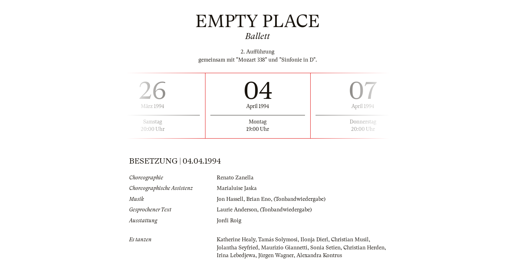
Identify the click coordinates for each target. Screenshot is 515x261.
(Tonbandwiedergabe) (299, 199)
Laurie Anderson (237, 209)
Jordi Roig (229, 220)
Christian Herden (363, 247)
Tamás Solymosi (278, 239)
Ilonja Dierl (314, 239)
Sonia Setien (325, 247)
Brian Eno (258, 199)
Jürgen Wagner (276, 255)
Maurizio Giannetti (284, 247)
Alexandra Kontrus (319, 255)
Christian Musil (350, 239)
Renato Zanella (235, 177)
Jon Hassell (230, 199)
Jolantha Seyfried (237, 247)
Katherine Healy (236, 239)
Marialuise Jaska (237, 188)
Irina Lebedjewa (236, 255)
